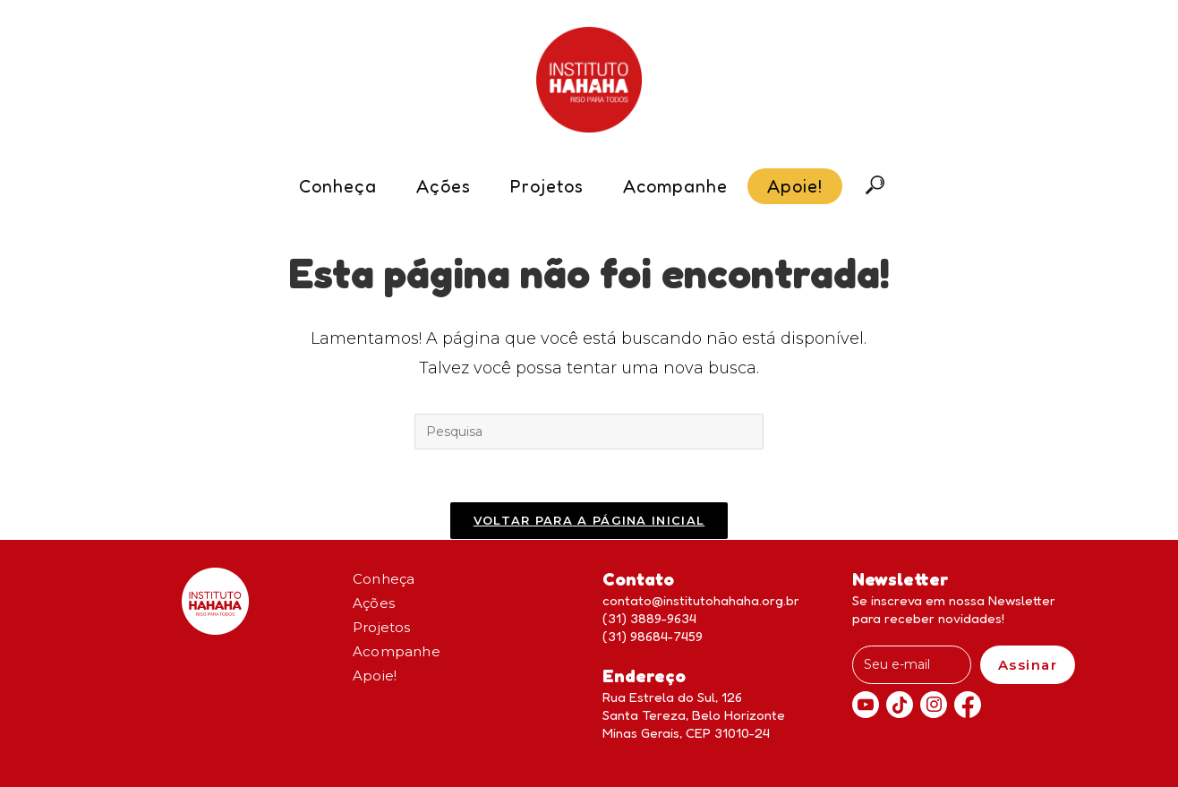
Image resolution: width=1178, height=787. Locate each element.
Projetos (382, 627)
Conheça (383, 578)
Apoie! (375, 675)
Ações (374, 603)
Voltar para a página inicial (589, 521)
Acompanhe (396, 651)
